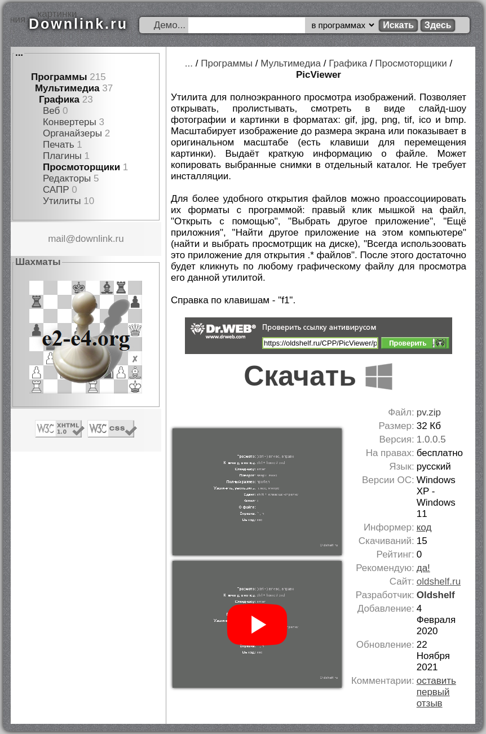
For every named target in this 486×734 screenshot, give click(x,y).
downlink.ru (100, 238)
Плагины (62, 156)
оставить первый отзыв (436, 692)
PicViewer (318, 74)
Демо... (169, 25)
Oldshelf (436, 595)
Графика (59, 99)
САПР (56, 189)
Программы (59, 77)
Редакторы (67, 178)
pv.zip (429, 412)
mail (56, 238)
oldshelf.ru (439, 581)
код (424, 527)
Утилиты (62, 201)
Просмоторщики (81, 167)
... (19, 52)
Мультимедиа (67, 88)
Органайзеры (72, 133)
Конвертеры (69, 122)
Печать (58, 144)
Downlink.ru (78, 24)
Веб (51, 110)
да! (423, 568)
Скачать (319, 376)
